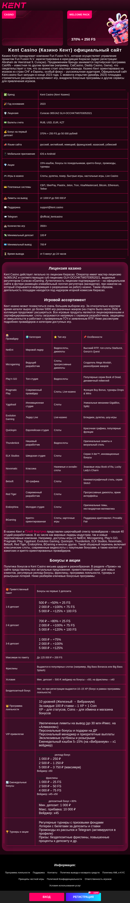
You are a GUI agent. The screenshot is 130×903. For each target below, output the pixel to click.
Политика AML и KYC (113, 872)
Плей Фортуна (35, 531)
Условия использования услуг (65, 885)
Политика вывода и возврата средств (80, 872)
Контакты (52, 872)
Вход (47, 896)
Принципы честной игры (31, 879)
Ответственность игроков (98, 879)
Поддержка (39, 872)
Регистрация (83, 896)
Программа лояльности (17, 872)
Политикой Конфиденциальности (64, 879)
